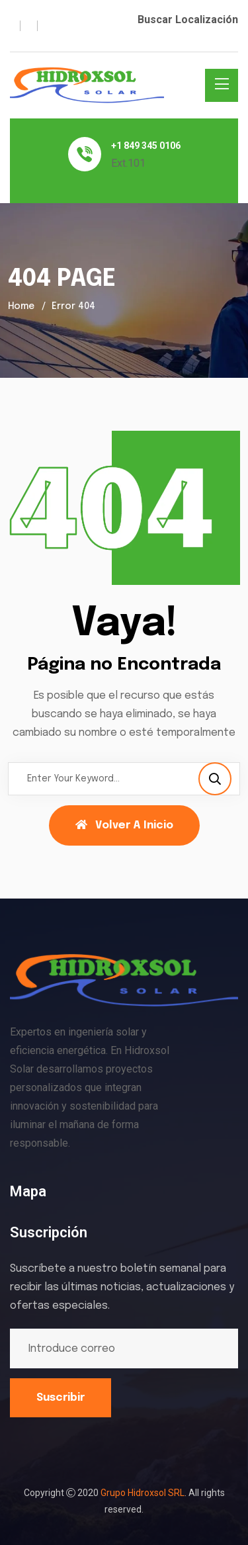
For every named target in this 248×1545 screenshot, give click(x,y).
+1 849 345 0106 (146, 145)
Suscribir (60, 1397)
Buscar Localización (188, 19)
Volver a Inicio (124, 825)
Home (21, 306)
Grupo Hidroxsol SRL (143, 1492)
